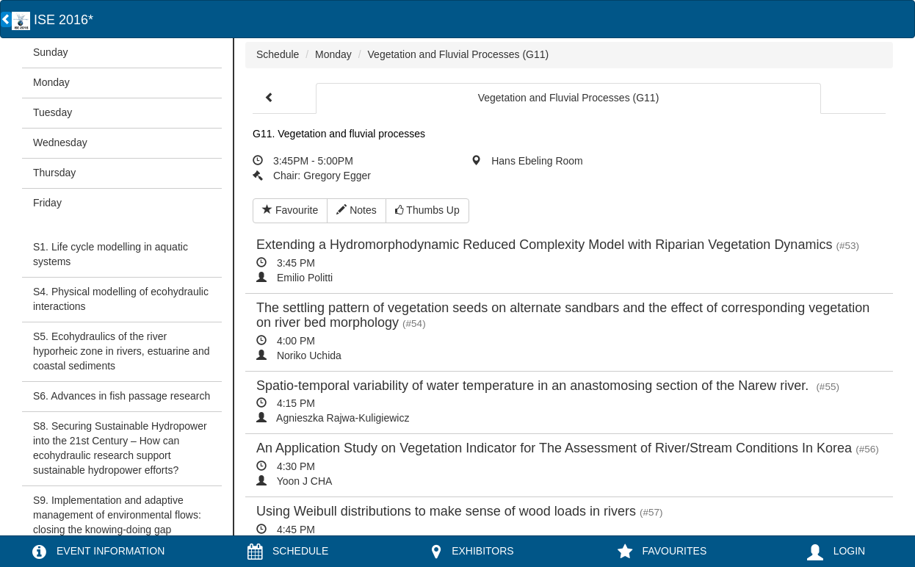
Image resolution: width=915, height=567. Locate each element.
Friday (47, 203)
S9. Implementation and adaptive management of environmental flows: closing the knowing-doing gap (117, 514)
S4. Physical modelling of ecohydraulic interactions (121, 299)
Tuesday (52, 112)
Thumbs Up (427, 210)
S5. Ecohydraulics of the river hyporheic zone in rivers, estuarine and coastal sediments (121, 351)
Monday (51, 82)
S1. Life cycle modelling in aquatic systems (110, 254)
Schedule (277, 54)
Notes (356, 210)
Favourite (290, 210)
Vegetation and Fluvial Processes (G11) (458, 54)
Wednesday (60, 142)
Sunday (50, 52)
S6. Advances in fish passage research (121, 396)
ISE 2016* (52, 19)
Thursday (54, 172)
